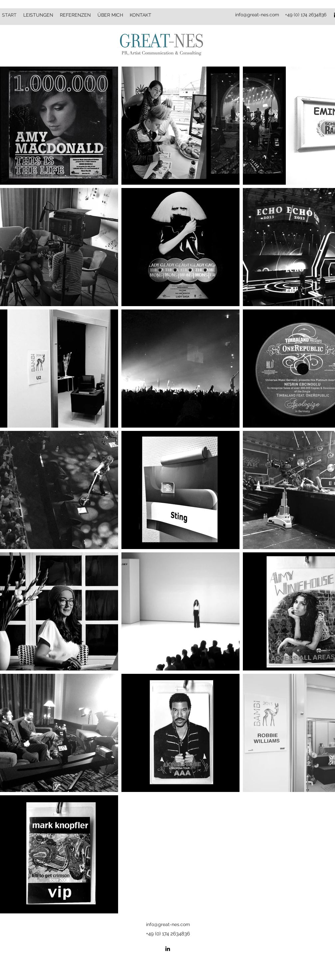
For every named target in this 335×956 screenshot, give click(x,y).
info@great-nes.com (257, 14)
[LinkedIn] (167, 948)
